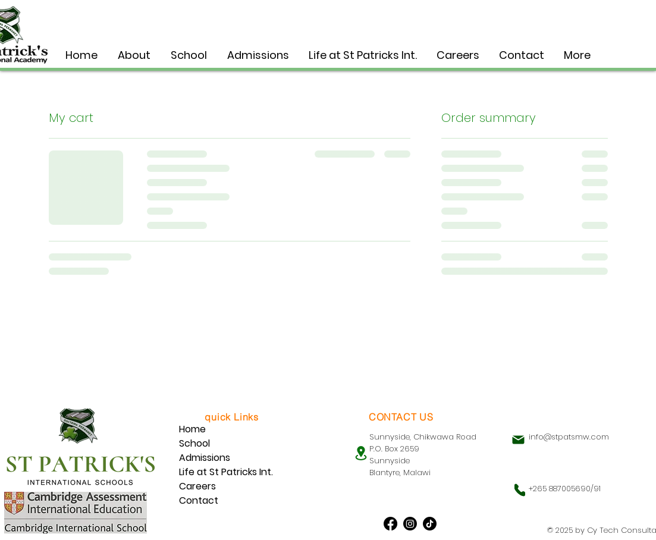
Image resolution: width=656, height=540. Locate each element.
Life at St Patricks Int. (226, 472)
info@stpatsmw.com (569, 436)
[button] (189, 55)
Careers (197, 486)
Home (192, 429)
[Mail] (518, 439)
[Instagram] (410, 523)
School (194, 443)
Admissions (204, 457)
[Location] (361, 453)
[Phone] (519, 490)
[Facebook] (390, 523)
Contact (198, 500)
